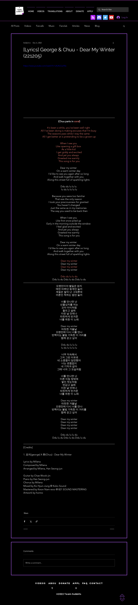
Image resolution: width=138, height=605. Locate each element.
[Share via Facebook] (24, 521)
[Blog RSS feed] (93, 17)
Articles (75, 26)
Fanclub (63, 26)
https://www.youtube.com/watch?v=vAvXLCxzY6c (44, 66)
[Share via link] (36, 521)
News (87, 26)
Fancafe (40, 26)
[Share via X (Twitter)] (30, 521)
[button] (124, 26)
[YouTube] (111, 17)
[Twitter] (105, 17)
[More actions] (113, 42)
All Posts (15, 26)
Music (51, 26)
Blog (97, 26)
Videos (27, 26)
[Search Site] (112, 9)
